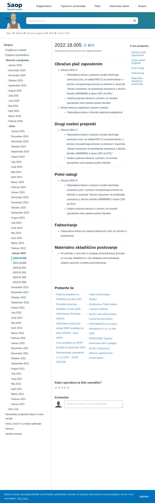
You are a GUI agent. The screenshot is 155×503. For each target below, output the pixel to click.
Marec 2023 (17, 243)
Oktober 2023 (18, 207)
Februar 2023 (18, 248)
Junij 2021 (16, 379)
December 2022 (19, 287)
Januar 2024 (18, 192)
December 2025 (17, 70)
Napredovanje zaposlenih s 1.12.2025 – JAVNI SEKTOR (70, 357)
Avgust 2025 (15, 90)
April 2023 (16, 238)
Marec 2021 (17, 394)
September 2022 (20, 302)
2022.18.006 (19, 263)
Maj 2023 (16, 233)
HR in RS (13, 409)
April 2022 (16, 328)
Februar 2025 (15, 121)
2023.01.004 (19, 282)
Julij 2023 (16, 223)
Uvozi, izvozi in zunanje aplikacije (23, 423)
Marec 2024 (17, 182)
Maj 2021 (16, 384)
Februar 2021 (18, 399)
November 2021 (19, 353)
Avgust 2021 (18, 368)
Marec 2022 (17, 333)
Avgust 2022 (18, 307)
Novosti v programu (36, 33)
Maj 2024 (16, 172)
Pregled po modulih (15, 50)
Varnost (9, 428)
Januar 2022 (18, 343)
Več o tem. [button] (22, 498)
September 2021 (20, 363)
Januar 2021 (18, 404)
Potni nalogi (137, 68)
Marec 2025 (14, 116)
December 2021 (19, 348)
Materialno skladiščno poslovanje (137, 81)
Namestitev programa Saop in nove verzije (24, 416)
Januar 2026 (15, 65)
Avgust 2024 (18, 156)
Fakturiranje (137, 73)
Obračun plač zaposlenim (138, 54)
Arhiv (51, 33)
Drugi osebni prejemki (138, 61)
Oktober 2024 (18, 146)
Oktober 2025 (15, 80)
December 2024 (19, 136)
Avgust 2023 (18, 218)
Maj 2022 (16, 323)
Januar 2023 (63, 33)
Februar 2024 (18, 187)
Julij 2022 (16, 312)
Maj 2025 (13, 106)
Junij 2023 (16, 228)
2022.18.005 (19, 258)
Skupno (19, 33)
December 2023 (19, 197)
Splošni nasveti (13, 434)
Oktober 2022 (18, 297)
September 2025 (17, 85)
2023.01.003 (19, 277)
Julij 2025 (13, 95)
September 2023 (20, 212)
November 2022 (19, 292)
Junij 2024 (16, 167)
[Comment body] (93, 404)
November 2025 (17, 75)
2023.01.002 (19, 272)
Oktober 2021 (18, 358)
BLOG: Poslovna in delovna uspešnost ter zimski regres (101, 353)
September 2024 (20, 151)
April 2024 (16, 177)
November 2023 (19, 202)
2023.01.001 (19, 267)
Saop (8, 33)
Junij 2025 (13, 101)
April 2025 (13, 111)
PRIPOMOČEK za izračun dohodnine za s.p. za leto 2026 (103, 329)
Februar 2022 (18, 338)
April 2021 (16, 389)
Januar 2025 (18, 131)
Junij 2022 (16, 317)
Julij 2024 (16, 162)
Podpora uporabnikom (17, 55)
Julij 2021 (16, 373)
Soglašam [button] (143, 496)
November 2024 (19, 141)
